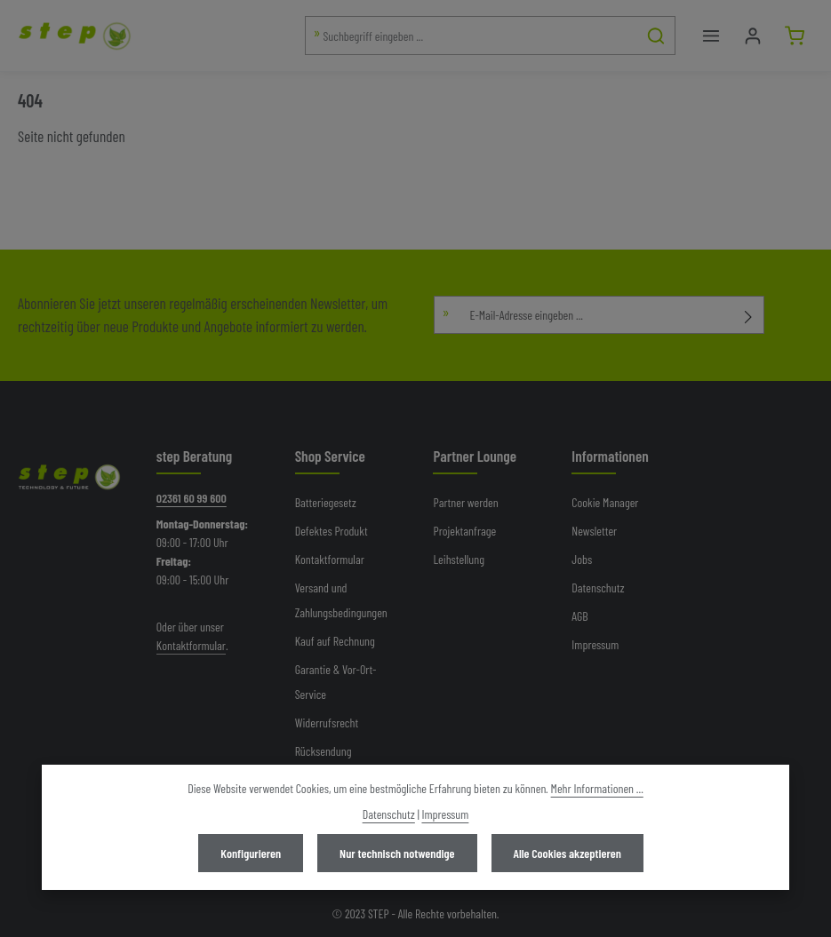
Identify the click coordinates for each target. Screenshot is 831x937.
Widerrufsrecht (327, 722)
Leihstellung (458, 559)
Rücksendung (323, 750)
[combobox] (472, 35)
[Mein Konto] (752, 36)
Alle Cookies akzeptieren (567, 853)
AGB (579, 615)
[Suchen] (656, 35)
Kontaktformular (191, 645)
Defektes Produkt (331, 530)
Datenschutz (597, 587)
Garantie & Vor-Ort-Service (336, 682)
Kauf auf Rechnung (335, 640)
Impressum (595, 644)
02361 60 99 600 (191, 497)
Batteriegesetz (325, 502)
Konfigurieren (250, 853)
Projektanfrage (464, 530)
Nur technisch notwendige (397, 853)
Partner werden (465, 502)
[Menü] (710, 36)
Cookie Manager (604, 502)
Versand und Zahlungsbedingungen (341, 600)
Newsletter (594, 530)
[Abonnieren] (748, 315)
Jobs (581, 559)
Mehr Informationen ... (597, 788)
